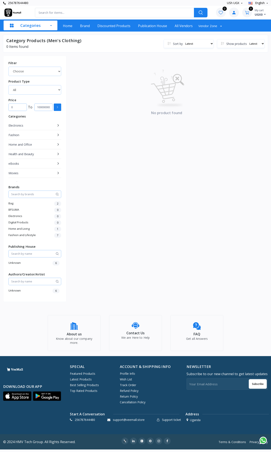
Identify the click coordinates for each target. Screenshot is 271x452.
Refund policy (129, 393)
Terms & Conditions (232, 444)
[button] (17, 399)
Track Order (128, 388)
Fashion (13, 135)
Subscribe (258, 386)
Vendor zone (208, 26)
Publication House (152, 25)
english (256, 3)
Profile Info (127, 376)
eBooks (13, 164)
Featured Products (82, 376)
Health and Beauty (21, 154)
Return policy (129, 399)
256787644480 (15, 3)
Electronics (15, 125)
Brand (85, 25)
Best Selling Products (84, 388)
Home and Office (20, 144)
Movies (13, 173)
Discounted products (113, 25)
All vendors (184, 25)
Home (67, 25)
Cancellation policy (132, 405)
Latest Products (81, 382)
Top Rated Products (83, 393)
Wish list (126, 382)
